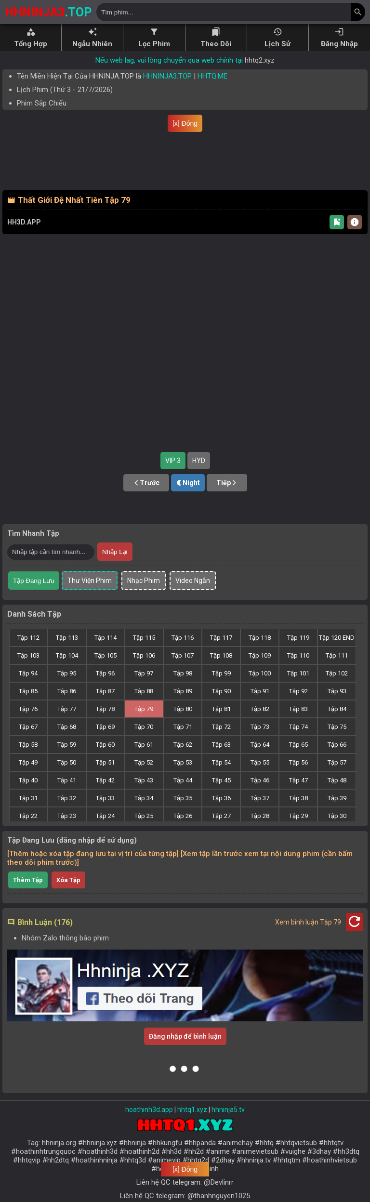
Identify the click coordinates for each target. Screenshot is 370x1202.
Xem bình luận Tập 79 (308, 937)
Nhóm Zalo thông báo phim (65, 953)
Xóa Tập (68, 895)
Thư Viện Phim (89, 596)
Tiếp (227, 498)
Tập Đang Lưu (33, 596)
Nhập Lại (115, 567)
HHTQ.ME (212, 76)
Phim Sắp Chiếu (41, 103)
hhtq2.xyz (260, 60)
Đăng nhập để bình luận (185, 1052)
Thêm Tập (28, 895)
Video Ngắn (192, 596)
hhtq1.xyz (192, 1125)
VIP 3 (173, 476)
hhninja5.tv (228, 1125)
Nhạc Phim (143, 596)
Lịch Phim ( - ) (65, 89)
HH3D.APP (24, 237)
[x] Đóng (185, 123)
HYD (198, 476)
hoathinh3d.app (149, 1125)
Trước (146, 498)
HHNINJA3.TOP (167, 76)
